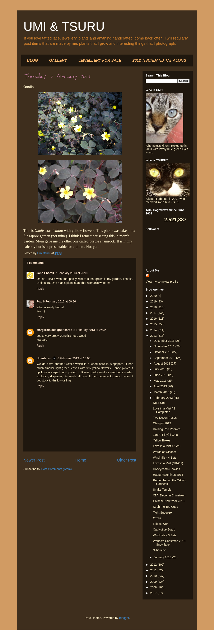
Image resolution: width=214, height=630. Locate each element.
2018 (154, 307)
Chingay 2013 (162, 423)
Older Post (126, 460)
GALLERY (58, 60)
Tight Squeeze (162, 512)
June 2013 (161, 375)
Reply (40, 288)
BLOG (32, 60)
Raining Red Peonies (167, 429)
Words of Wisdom (164, 452)
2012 (154, 564)
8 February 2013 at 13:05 (73, 358)
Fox (39, 301)
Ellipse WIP (160, 523)
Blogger (124, 618)
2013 (154, 335)
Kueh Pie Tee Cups (165, 506)
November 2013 (164, 346)
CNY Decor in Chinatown (169, 495)
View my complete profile (162, 281)
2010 (154, 576)
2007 (154, 593)
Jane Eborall (45, 273)
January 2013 (163, 557)
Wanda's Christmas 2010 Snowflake (169, 542)
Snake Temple (162, 489)
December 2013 (164, 340)
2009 (154, 581)
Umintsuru (44, 358)
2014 (154, 330)
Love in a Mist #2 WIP (167, 446)
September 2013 (165, 358)
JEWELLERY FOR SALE (99, 60)
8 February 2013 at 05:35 (89, 330)
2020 (154, 295)
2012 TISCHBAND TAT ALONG (159, 60)
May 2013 (160, 380)
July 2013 (160, 369)
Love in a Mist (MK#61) (168, 463)
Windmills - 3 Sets (164, 535)
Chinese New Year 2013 (168, 501)
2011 (154, 570)
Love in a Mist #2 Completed (164, 410)
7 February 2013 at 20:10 (71, 273)
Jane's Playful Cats (165, 434)
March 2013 (162, 392)
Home (80, 460)
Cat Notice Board (164, 529)
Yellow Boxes (161, 440)
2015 (154, 324)
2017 (154, 313)
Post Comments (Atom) (56, 469)
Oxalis (157, 518)
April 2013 (161, 386)
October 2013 (163, 352)
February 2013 (163, 397)
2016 (154, 318)
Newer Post (34, 460)
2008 (154, 587)
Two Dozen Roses (165, 417)
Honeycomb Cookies (166, 469)
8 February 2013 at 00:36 (59, 301)
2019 (154, 301)
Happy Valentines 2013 (168, 474)
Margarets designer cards (54, 330)
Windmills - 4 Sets (164, 457)
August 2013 (162, 363)
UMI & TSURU (64, 26)
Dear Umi (159, 402)
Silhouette (159, 550)
